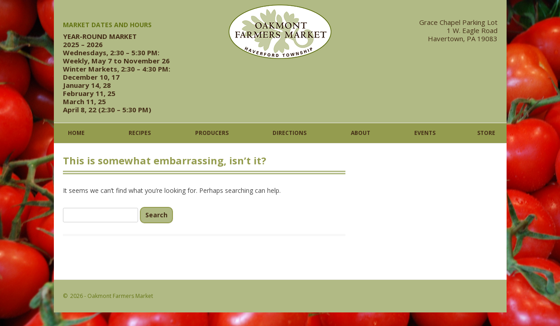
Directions (289, 133)
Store (486, 133)
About (360, 133)
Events (425, 133)
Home (76, 133)
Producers (212, 133)
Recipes (140, 133)
